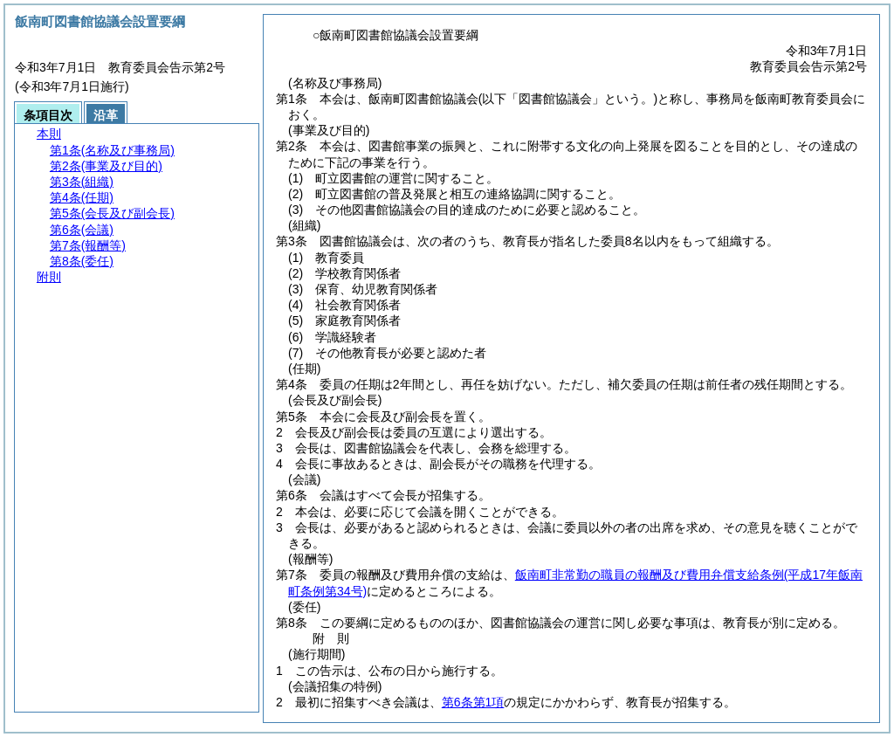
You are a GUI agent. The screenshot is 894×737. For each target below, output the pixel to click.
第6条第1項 (473, 702)
